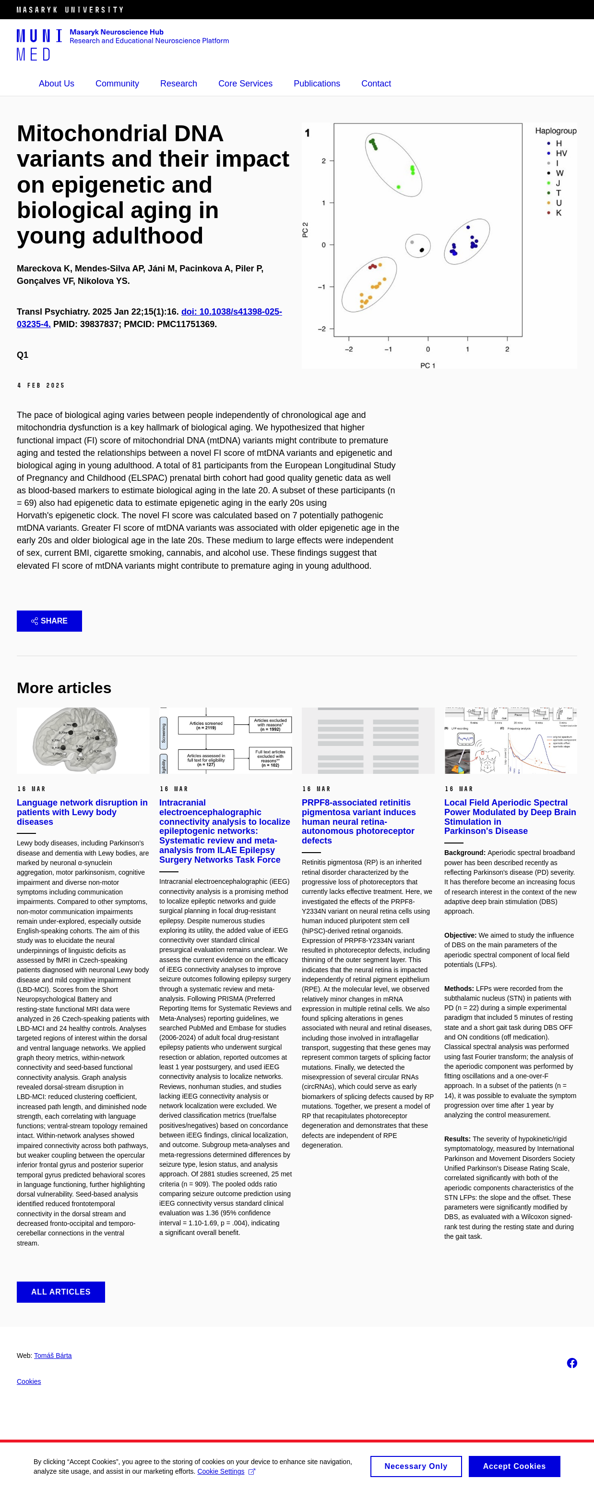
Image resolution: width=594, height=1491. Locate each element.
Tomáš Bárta (53, 1355)
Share (49, 621)
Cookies (29, 1381)
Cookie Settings (226, 1471)
